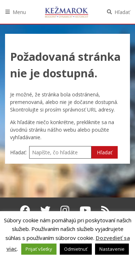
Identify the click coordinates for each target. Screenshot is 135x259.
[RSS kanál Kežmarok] (105, 210)
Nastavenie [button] (112, 249)
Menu (19, 12)
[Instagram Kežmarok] (64, 210)
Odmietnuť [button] (75, 249)
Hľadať (122, 12)
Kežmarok (66, 12)
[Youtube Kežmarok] (85, 210)
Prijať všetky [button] (39, 249)
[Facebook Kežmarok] (25, 210)
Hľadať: (18, 152)
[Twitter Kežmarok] (45, 210)
